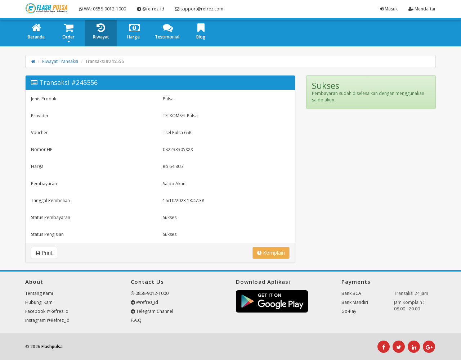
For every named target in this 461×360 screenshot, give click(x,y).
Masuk (389, 9)
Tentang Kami (39, 293)
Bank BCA (351, 293)
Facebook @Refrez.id (46, 311)
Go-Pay (348, 311)
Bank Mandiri (354, 302)
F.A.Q (136, 320)
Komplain (271, 252)
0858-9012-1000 (152, 293)
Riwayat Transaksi (60, 61)
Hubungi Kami (39, 302)
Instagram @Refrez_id (47, 320)
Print (44, 252)
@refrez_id (150, 9)
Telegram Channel (154, 311)
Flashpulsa (52, 346)
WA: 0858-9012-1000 (102, 9)
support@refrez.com (199, 9)
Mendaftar (422, 9)
